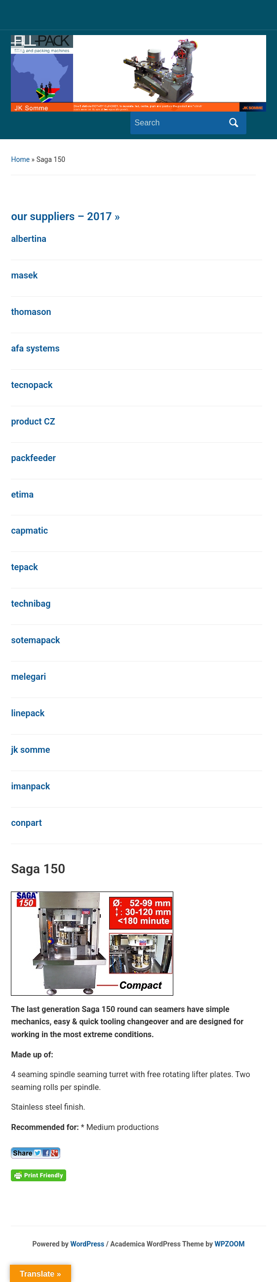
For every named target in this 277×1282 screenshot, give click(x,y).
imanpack (30, 786)
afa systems (35, 348)
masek (24, 275)
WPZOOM (230, 1244)
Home (20, 159)
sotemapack (35, 640)
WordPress (87, 1244)
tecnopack (31, 385)
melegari (28, 676)
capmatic (29, 530)
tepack (24, 567)
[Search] (179, 123)
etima (22, 494)
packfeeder (33, 458)
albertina (28, 238)
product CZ (33, 421)
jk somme (30, 749)
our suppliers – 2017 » (65, 216)
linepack (27, 713)
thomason (31, 312)
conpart (26, 822)
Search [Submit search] (234, 123)
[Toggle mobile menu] (17, 47)
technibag (30, 603)
